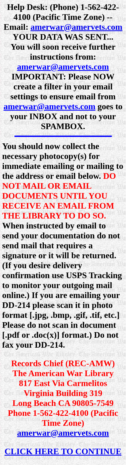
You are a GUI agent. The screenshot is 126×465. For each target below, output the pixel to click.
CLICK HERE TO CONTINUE (63, 451)
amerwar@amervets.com (76, 27)
